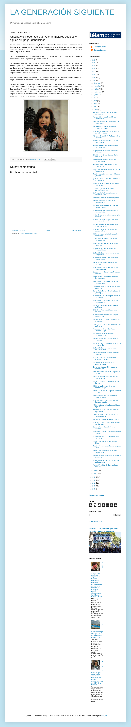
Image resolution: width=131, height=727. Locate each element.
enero (96, 473)
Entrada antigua (76, 230)
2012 (94, 480)
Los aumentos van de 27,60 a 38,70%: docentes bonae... (106, 132)
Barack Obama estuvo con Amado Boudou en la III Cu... (104, 127)
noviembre (97, 86)
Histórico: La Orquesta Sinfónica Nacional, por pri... (104, 387)
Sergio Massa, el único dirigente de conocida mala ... (105, 363)
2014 (94, 80)
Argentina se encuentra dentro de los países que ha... (105, 146)
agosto (96, 95)
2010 (94, 486)
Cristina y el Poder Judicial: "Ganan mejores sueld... (105, 451)
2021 (94, 60)
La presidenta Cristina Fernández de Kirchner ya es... (105, 301)
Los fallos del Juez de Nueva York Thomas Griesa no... (104, 358)
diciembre (97, 83)
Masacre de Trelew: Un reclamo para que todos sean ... (105, 258)
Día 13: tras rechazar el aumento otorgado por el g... (104, 201)
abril (95, 107)
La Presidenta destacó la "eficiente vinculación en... (104, 160)
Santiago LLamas (100, 47)
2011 (94, 483)
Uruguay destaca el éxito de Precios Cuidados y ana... (105, 396)
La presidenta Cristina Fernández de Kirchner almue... (105, 282)
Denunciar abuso (96, 495)
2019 (94, 66)
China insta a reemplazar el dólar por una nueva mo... (105, 377)
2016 (94, 75)
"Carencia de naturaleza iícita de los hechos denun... (105, 239)
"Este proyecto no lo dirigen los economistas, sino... (103, 189)
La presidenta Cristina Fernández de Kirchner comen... (105, 268)
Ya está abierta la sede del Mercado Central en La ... (105, 118)
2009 (94, 489)
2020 (94, 63)
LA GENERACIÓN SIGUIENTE (62, 12)
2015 (94, 77)
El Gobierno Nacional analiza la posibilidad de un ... (103, 334)
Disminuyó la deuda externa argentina (106, 198)
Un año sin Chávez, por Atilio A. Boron (106, 419)
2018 (94, 69)
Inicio (48, 230)
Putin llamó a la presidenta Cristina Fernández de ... (105, 165)
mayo (96, 104)
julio (95, 98)
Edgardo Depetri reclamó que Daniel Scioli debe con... (105, 225)
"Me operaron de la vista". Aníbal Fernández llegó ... (104, 330)
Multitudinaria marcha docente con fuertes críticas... (104, 249)
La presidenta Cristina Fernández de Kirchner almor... (105, 277)
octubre (96, 89)
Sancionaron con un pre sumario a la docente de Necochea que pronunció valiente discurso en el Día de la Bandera (97, 673)
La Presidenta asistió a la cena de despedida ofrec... (104, 349)
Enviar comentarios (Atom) (29, 234)
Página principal (96, 521)
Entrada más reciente (18, 230)
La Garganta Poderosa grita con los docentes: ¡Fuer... (105, 194)
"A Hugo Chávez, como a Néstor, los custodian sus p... (105, 415)
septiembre (98, 92)
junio (95, 101)
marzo (96, 109)
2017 (94, 72)
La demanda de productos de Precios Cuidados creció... (105, 401)
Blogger (104, 716)
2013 (94, 477)
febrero (96, 470)
